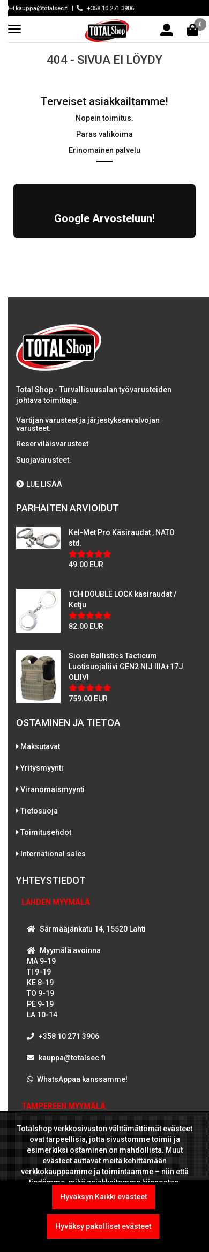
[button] (13, 249)
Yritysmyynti (41, 768)
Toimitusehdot (45, 832)
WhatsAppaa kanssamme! (82, 1079)
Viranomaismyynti (52, 789)
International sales (53, 854)
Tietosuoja (39, 811)
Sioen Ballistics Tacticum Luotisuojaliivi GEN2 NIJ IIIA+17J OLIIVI (126, 666)
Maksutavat (40, 746)
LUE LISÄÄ (39, 484)
